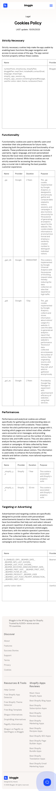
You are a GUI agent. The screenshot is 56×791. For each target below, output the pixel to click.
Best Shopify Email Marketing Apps (38, 765)
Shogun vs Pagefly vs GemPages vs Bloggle (14, 730)
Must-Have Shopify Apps (36, 694)
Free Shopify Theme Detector (13, 703)
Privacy (7, 665)
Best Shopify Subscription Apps (38, 706)
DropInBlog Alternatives (15, 719)
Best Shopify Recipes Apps (36, 729)
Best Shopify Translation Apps (37, 757)
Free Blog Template (13, 709)
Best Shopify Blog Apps (40, 700)
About (7, 641)
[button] (51, 5)
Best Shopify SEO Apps (40, 736)
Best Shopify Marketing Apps (37, 722)
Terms (7, 660)
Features (8, 645)
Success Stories (11, 650)
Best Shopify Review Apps (35, 714)
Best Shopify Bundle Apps (35, 749)
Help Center (9, 689)
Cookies (7, 669)
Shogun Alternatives (13, 714)
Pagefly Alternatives (13, 724)
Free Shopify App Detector (12, 696)
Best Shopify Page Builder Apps (38, 742)
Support (7, 655)
